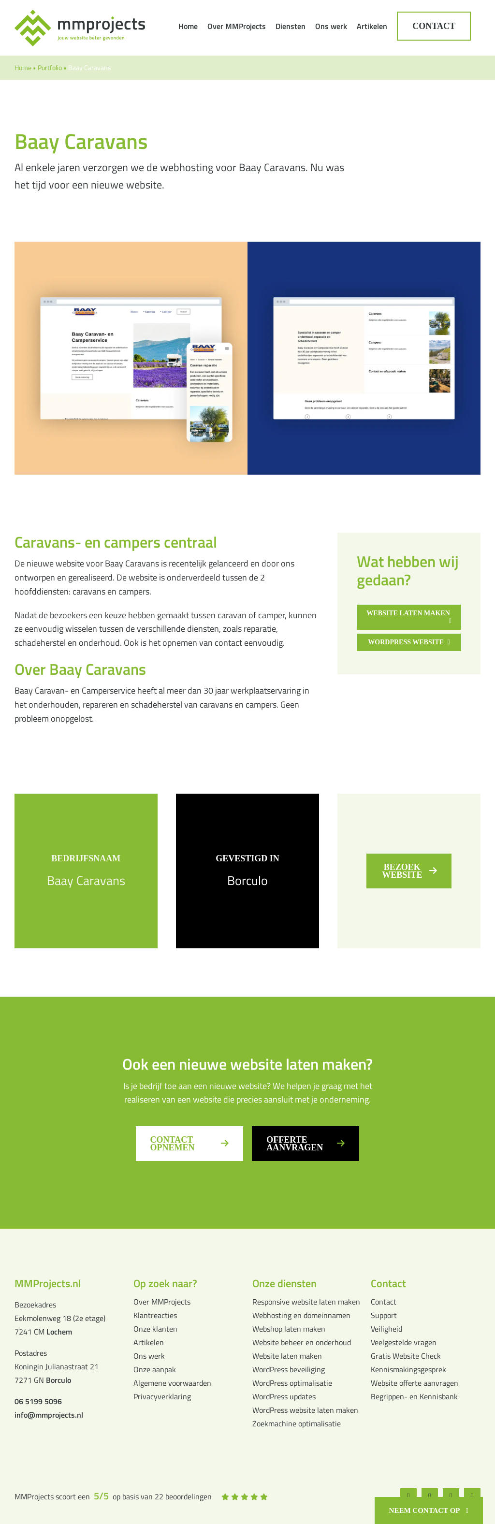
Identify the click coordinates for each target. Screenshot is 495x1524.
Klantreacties (155, 1315)
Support (384, 1315)
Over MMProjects (161, 1301)
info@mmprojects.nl (49, 1415)
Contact (383, 1301)
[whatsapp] (449, 1496)
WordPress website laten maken (305, 1410)
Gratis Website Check (406, 1356)
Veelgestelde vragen (404, 1342)
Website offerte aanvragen (414, 1383)
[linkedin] (469, 1496)
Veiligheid (386, 1329)
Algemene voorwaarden (172, 1383)
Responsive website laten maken (306, 1301)
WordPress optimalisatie (292, 1383)
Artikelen (148, 1342)
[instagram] (429, 1496)
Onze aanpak (154, 1369)
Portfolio (50, 67)
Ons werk (149, 1356)
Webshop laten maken (288, 1329)
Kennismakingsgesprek (408, 1369)
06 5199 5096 (38, 1401)
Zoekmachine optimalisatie (296, 1423)
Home (23, 67)
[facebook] (410, 1496)
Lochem (59, 1331)
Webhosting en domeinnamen (301, 1315)
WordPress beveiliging (288, 1369)
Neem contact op (424, 1510)
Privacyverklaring (162, 1396)
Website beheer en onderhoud (301, 1342)
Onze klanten (155, 1329)
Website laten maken (287, 1356)
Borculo (247, 880)
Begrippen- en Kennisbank (414, 1396)
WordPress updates (284, 1396)
